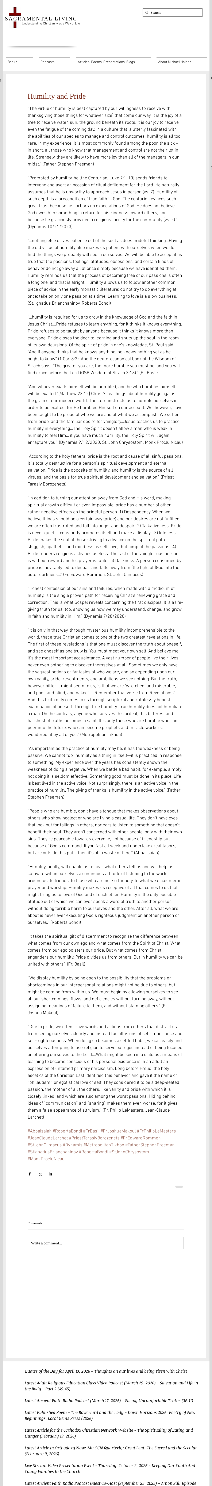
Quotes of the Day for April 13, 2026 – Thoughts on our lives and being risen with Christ (106, 1371)
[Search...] (172, 12)
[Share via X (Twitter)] (40, 1174)
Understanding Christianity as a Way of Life (51, 23)
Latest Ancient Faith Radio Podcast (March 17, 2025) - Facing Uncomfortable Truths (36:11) (109, 1400)
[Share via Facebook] (30, 1174)
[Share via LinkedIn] (50, 1174)
